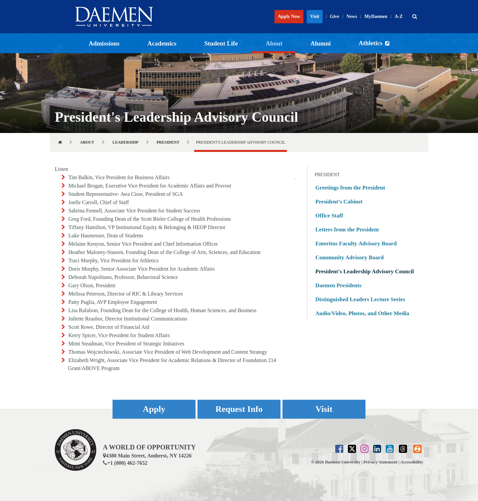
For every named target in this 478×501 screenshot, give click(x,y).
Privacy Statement (380, 461)
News (352, 16)
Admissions (104, 43)
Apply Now (289, 16)
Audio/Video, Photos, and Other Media (362, 313)
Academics (162, 43)
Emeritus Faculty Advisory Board (356, 243)
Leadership (125, 142)
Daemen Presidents (338, 285)
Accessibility (411, 461)
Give (334, 16)
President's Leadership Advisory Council (364, 271)
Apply (154, 409)
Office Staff (329, 215)
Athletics (370, 43)
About (274, 43)
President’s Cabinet (338, 201)
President (168, 142)
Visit (314, 16)
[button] (414, 16)
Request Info (239, 409)
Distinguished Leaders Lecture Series (360, 299)
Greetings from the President (350, 188)
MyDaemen (375, 16)
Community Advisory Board (349, 257)
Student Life (221, 43)
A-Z (399, 16)
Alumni (320, 43)
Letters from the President (347, 229)
